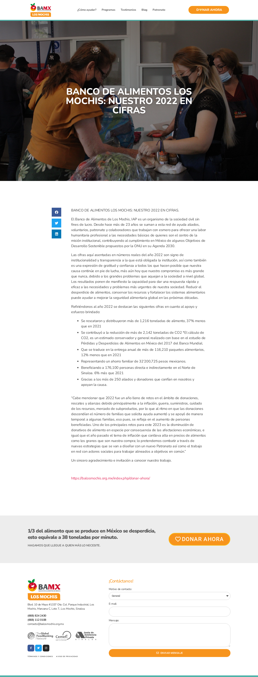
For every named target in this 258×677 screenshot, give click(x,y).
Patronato (159, 10)
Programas (108, 10)
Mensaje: (114, 620)
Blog (144, 10)
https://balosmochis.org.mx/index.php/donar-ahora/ (110, 478)
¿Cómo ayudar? (86, 10)
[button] (56, 212)
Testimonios (128, 10)
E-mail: (113, 604)
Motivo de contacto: (120, 589)
